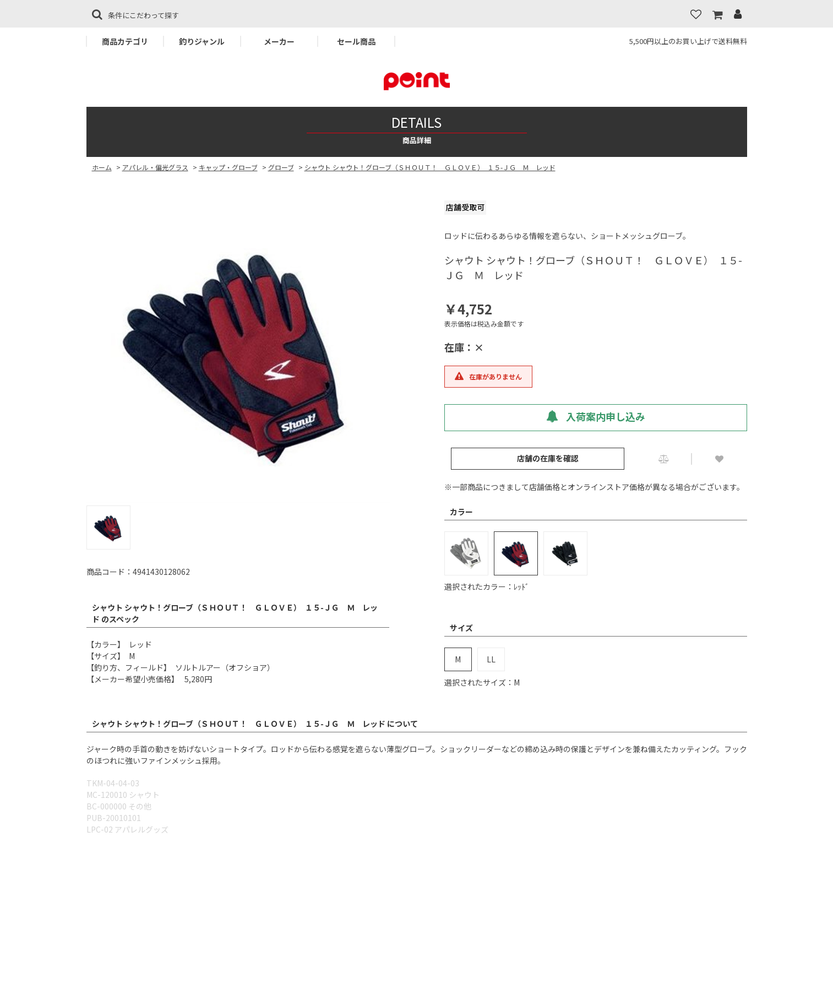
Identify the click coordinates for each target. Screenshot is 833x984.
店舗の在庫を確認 (548, 458)
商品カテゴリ (125, 41)
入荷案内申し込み (595, 416)
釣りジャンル (202, 41)
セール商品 (356, 41)
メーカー (279, 41)
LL (491, 659)
